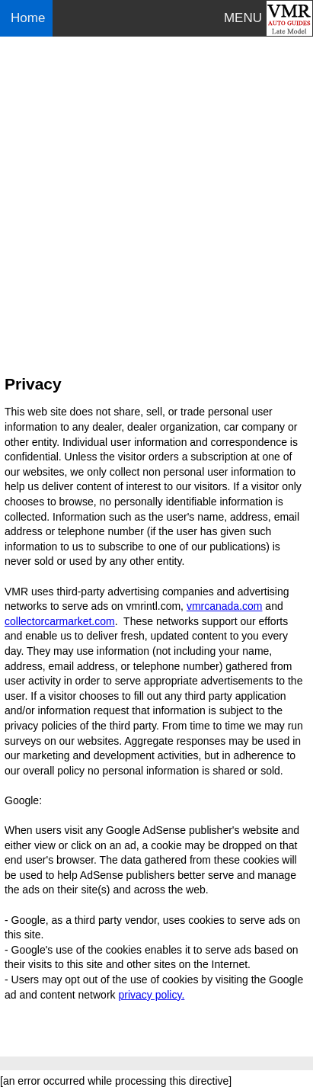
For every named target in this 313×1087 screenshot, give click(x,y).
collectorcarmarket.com (60, 621)
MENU (243, 18)
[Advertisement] (156, 199)
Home (30, 18)
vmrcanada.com (225, 606)
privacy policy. (151, 995)
